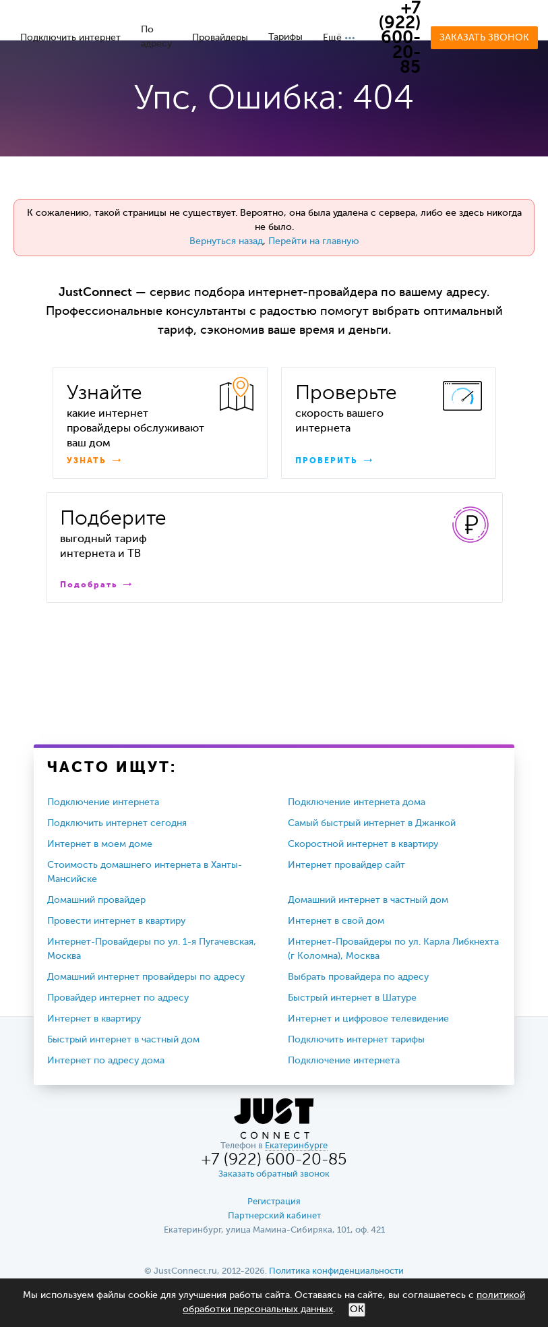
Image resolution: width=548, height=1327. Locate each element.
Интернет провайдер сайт (346, 865)
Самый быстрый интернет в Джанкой (372, 823)
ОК (357, 1309)
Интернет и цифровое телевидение (368, 1019)
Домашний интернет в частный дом (368, 900)
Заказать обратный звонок (274, 1174)
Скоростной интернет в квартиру (363, 844)
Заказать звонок (484, 37)
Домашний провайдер (96, 900)
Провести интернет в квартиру (116, 921)
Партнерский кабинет (274, 1216)
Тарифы (285, 37)
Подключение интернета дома (356, 802)
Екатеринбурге (296, 1146)
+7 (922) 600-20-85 (400, 38)
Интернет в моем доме (99, 844)
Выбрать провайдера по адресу (358, 977)
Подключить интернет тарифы (356, 1039)
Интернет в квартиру (94, 1019)
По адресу (156, 37)
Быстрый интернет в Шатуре (352, 998)
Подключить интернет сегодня (117, 823)
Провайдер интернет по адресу (118, 998)
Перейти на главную (313, 241)
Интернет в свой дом (336, 921)
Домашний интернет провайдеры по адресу (146, 977)
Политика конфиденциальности (336, 1271)
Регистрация (274, 1202)
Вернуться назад (226, 241)
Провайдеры (220, 37)
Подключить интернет (70, 37)
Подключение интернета (103, 802)
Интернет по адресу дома (105, 1060)
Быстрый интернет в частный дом (123, 1039)
